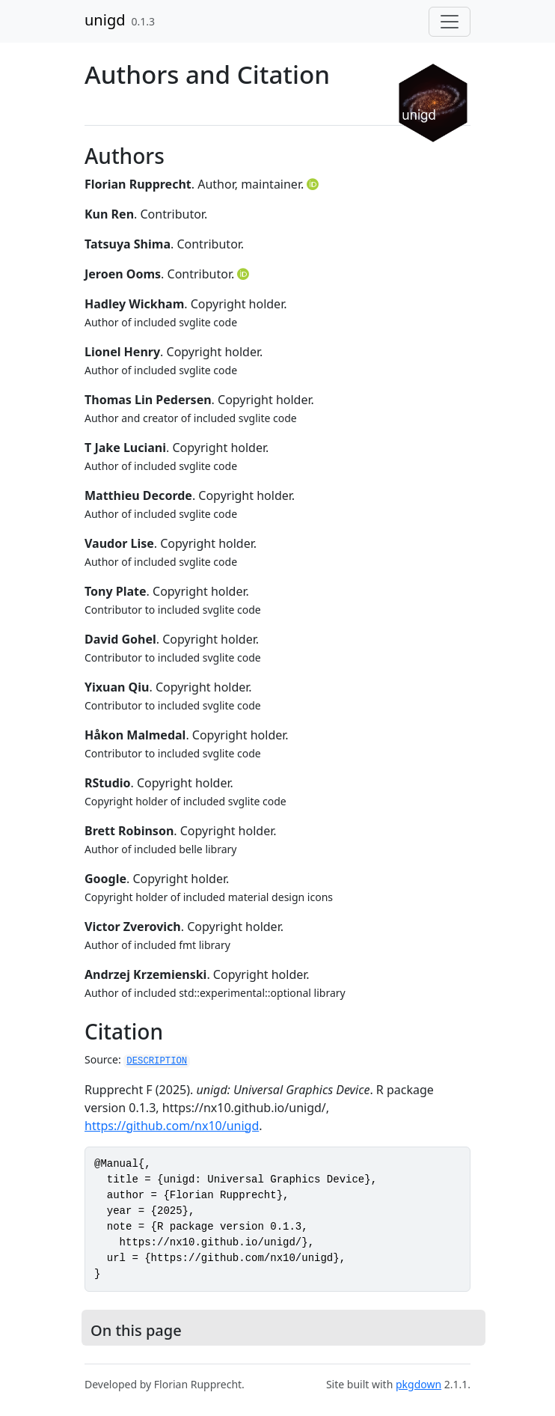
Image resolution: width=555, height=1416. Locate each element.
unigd (105, 20)
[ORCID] (314, 184)
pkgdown (418, 1384)
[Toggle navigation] (449, 22)
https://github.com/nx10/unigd (172, 1125)
